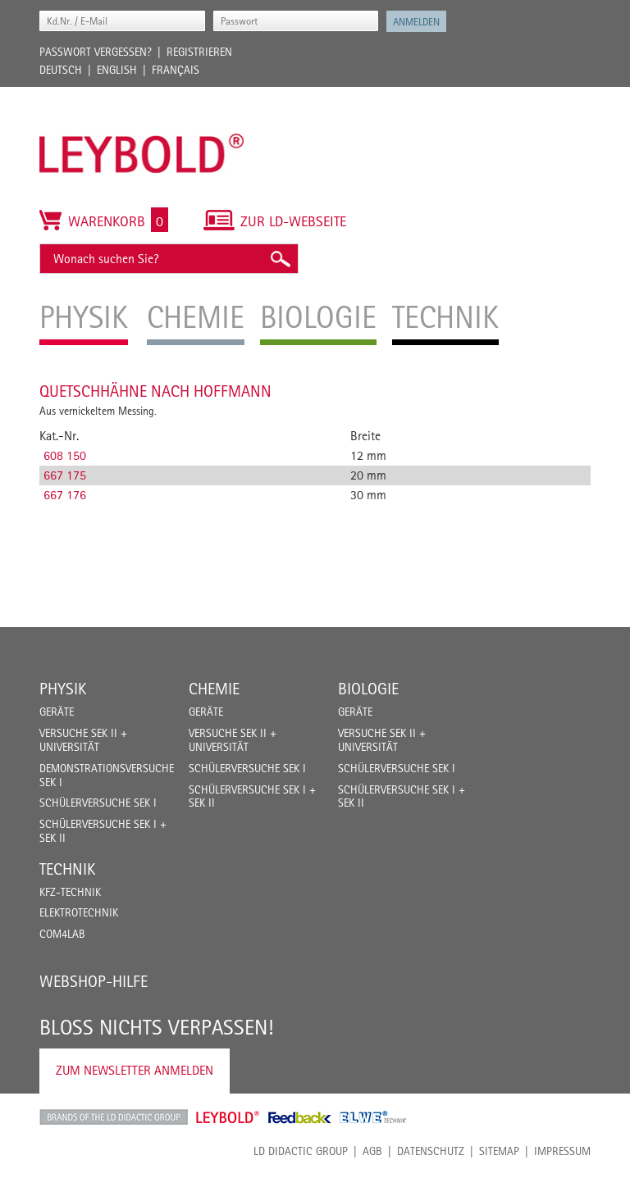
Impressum (562, 1151)
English (117, 69)
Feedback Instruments (299, 1117)
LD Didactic (113, 1117)
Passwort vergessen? (95, 51)
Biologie (368, 688)
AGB (372, 1151)
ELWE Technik (373, 1117)
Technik (67, 869)
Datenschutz (430, 1151)
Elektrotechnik (78, 912)
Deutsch (60, 69)
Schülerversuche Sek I (98, 802)
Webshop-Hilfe (93, 981)
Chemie (214, 688)
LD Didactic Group (300, 1151)
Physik (62, 688)
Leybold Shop (228, 1117)
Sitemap (499, 1151)
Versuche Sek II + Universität (83, 739)
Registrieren (199, 51)
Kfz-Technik (70, 891)
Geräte (56, 711)
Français (175, 69)
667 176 (64, 495)
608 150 (64, 455)
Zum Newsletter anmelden (134, 1070)
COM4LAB (62, 933)
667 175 (64, 475)
